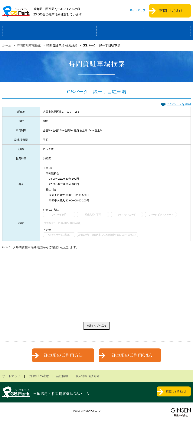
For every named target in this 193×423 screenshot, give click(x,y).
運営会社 (167, 30)
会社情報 (62, 376)
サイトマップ (138, 10)
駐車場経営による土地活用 (58, 30)
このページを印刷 (179, 104)
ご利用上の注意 (38, 376)
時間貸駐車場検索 (29, 45)
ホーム (11, 30)
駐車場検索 (120, 30)
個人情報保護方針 (87, 376)
